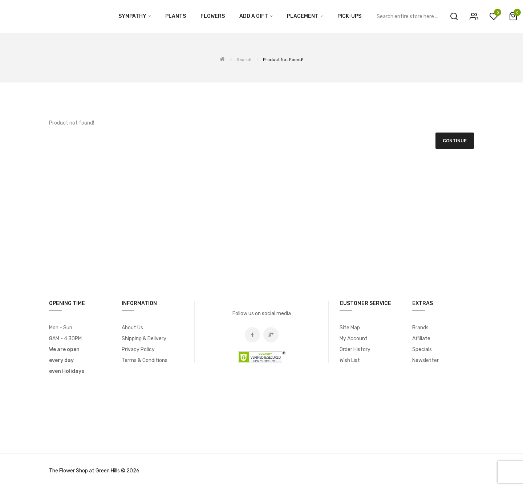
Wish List (350, 360)
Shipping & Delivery (144, 339)
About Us (132, 328)
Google (271, 334)
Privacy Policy (138, 349)
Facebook (252, 334)
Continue (455, 140)
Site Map (350, 328)
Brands (420, 328)
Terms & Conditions (144, 360)
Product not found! (283, 59)
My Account (354, 339)
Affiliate (421, 339)
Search (243, 59)
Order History (355, 349)
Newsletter (425, 360)
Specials (422, 349)
